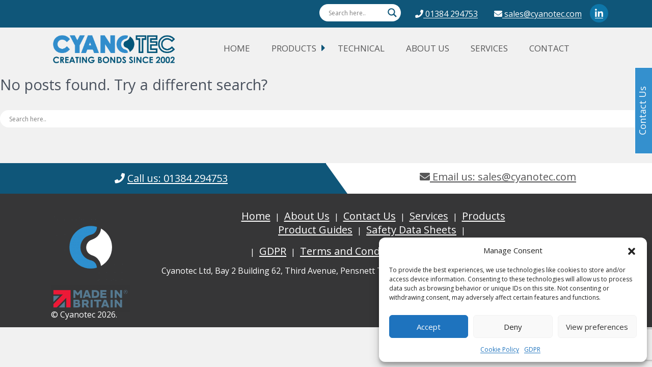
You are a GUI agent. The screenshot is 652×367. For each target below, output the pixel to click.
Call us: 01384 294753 (177, 178)
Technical (361, 48)
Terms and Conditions (353, 251)
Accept (429, 327)
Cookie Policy (499, 349)
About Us (427, 48)
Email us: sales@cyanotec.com (498, 177)
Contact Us (369, 216)
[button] (632, 250)
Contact (549, 48)
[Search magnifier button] (392, 13)
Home (237, 48)
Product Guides (315, 230)
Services (489, 48)
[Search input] (356, 13)
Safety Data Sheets (411, 230)
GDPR (532, 349)
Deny (513, 327)
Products (293, 48)
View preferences (597, 327)
